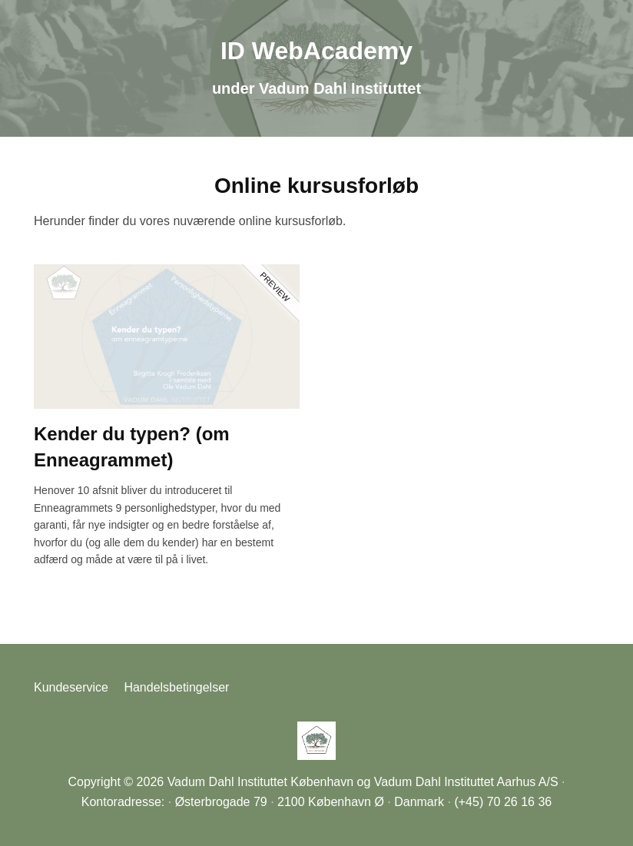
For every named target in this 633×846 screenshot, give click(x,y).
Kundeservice (71, 687)
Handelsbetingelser (176, 687)
